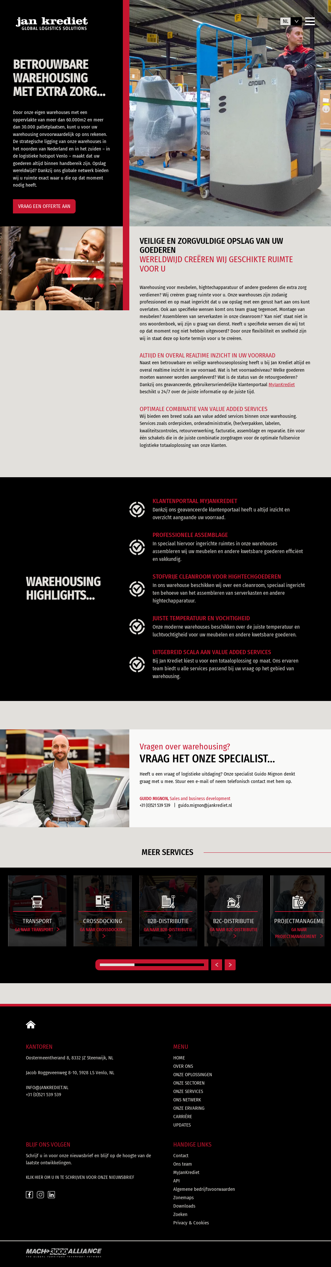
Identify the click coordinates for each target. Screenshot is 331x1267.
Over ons (183, 1066)
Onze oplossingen (192, 1074)
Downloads (184, 1206)
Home (179, 1058)
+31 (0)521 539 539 (155, 805)
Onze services (188, 1091)
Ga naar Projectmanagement (299, 933)
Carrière (182, 1116)
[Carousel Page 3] (186, 964)
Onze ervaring (189, 1108)
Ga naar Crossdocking (102, 932)
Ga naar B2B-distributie (168, 932)
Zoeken (180, 1214)
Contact (180, 1156)
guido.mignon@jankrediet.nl (205, 805)
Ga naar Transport (37, 929)
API (176, 1181)
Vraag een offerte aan (44, 206)
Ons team (182, 1164)
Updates (182, 1125)
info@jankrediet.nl (47, 1087)
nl (285, 21)
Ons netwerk (187, 1100)
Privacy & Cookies (191, 1223)
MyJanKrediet (282, 384)
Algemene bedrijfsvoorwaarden (204, 1189)
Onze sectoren (189, 1083)
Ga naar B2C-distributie (234, 932)
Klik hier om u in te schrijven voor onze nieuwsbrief (80, 1177)
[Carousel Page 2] (151, 964)
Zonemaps (183, 1197)
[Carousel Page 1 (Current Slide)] (117, 964)
